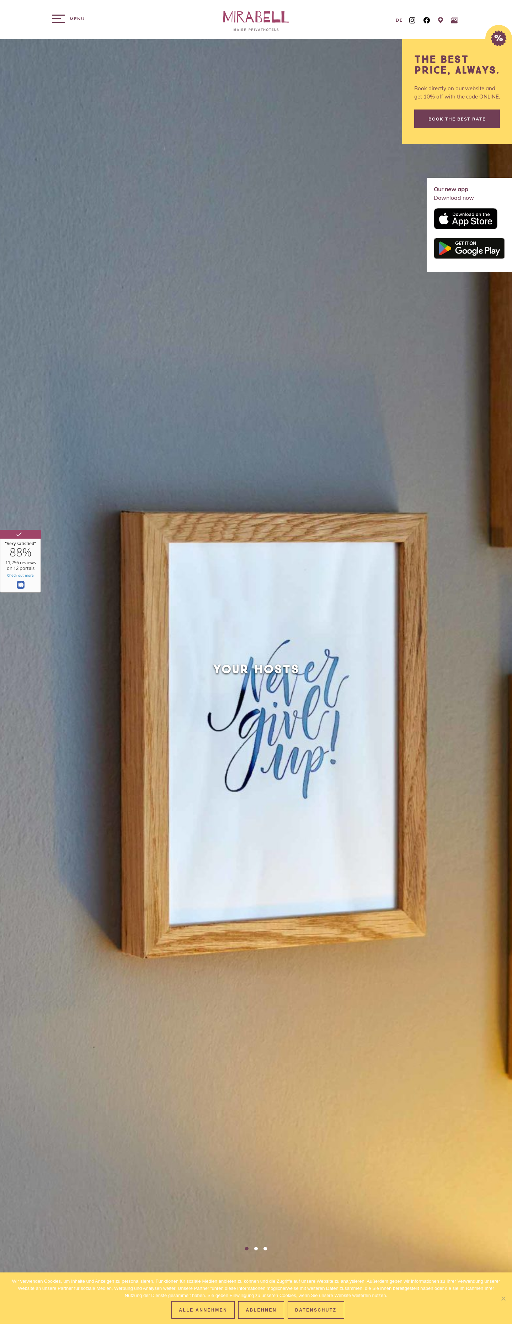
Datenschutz (316, 1310)
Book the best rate (457, 119)
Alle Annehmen (203, 1310)
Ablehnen (261, 1310)
